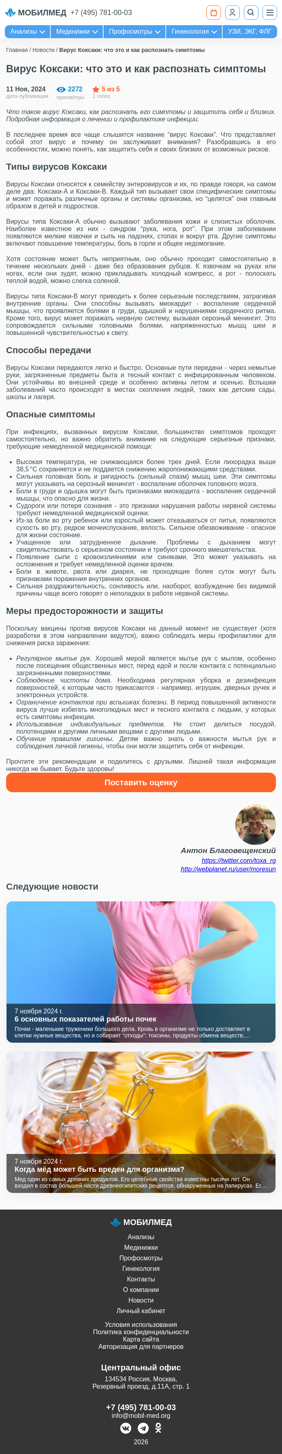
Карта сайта (141, 1339)
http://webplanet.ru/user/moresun (228, 869)
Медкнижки (73, 31)
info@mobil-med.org (141, 1415)
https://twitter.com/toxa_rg (239, 860)
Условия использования (141, 1324)
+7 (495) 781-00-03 (101, 13)
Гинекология (190, 31)
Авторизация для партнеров (140, 1346)
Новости (141, 1300)
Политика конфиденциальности (141, 1332)
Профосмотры (130, 31)
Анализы (24, 31)
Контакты (141, 1279)
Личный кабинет (141, 1310)
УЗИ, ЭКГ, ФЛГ (249, 31)
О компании (141, 1289)
